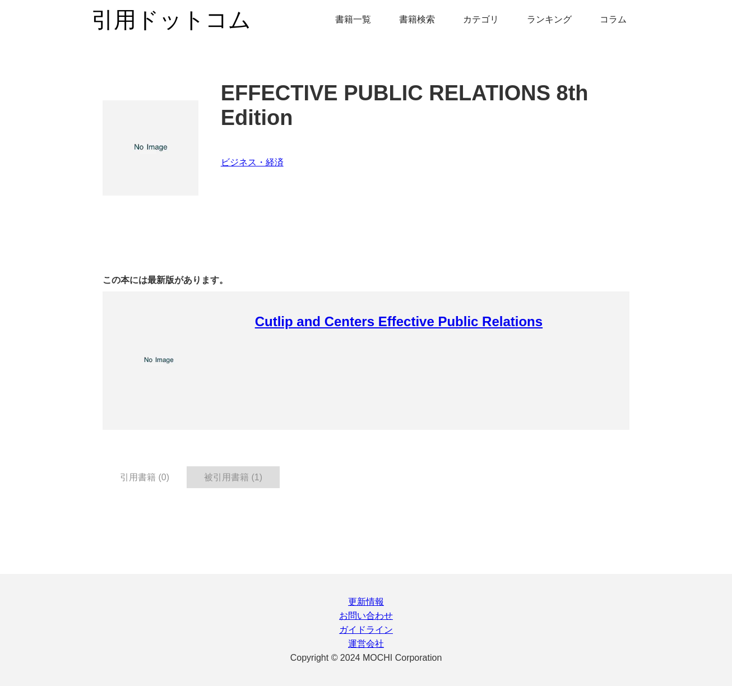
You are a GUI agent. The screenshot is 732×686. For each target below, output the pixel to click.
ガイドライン (366, 629)
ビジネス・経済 (252, 162)
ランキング (549, 19)
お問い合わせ (366, 615)
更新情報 (366, 601)
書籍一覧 (353, 19)
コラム (613, 19)
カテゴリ (481, 19)
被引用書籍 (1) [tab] (233, 477)
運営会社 (366, 643)
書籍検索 (417, 19)
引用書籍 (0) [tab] (144, 477)
